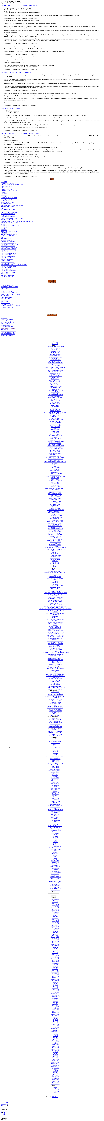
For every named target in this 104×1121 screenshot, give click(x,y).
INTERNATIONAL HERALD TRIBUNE (12, 218)
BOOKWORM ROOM (7, 319)
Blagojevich (55, 751)
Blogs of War (55, 377)
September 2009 (55, 996)
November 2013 (55, 923)
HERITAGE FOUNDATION (8, 211)
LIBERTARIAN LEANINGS (55, 444)
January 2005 (55, 1078)
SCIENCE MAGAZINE (7, 238)
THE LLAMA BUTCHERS (55, 523)
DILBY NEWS (5, 201)
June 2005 (55, 1071)
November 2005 (55, 1063)
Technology (55, 865)
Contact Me (55, 344)
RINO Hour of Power (55, 849)
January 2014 (55, 921)
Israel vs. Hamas (55, 811)
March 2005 (55, 1075)
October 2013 (55, 925)
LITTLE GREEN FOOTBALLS (55, 446)
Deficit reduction (55, 780)
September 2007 (55, 1031)
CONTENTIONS (55, 399)
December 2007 (55, 1027)
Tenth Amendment (55, 866)
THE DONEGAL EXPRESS (55, 520)
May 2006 (55, 1055)
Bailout (55, 744)
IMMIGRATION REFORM (55, 805)
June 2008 (55, 1018)
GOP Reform (55, 798)
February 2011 (55, 972)
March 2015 (55, 902)
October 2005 (55, 1065)
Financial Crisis (55, 789)
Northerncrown (55, 472)
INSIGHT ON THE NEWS (8, 217)
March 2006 (55, 1057)
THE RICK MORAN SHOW (8, 266)
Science (55, 855)
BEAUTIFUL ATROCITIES (55, 370)
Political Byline (55, 479)
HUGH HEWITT (55, 427)
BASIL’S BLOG (55, 368)
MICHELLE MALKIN (55, 456)
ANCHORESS (55, 358)
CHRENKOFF (55, 389)
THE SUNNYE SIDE (55, 542)
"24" (55, 738)
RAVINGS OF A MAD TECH (55, 708)
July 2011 (55, 964)
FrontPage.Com (55, 792)
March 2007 (55, 1040)
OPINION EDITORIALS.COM (9, 231)
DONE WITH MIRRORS (7, 322)
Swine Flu (56, 747)
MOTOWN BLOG (55, 460)
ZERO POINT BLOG (55, 564)
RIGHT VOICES (55, 497)
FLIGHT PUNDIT (55, 416)
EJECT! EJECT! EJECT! (55, 409)
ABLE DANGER (55, 740)
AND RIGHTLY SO (55, 360)
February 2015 (55, 903)
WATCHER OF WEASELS (8, 335)
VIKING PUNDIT (55, 553)
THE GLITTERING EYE (7, 332)
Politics (55, 845)
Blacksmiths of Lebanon (55, 376)
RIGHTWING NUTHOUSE (8, 328)
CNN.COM (4, 195)
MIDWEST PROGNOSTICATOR (55, 457)
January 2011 (55, 973)
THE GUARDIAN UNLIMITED (9, 247)
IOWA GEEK (55, 697)
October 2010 (55, 977)
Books (55, 754)
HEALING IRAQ (55, 424)
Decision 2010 (55, 778)
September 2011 (55, 961)
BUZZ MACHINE (55, 381)
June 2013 (55, 931)
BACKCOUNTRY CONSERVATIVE (55, 367)
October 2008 (55, 1012)
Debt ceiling (55, 775)
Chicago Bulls (55, 760)
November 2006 (55, 1046)
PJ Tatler (55, 843)
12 (4, 1114)
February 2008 (55, 1024)
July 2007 (55, 1034)
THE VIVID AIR (55, 543)
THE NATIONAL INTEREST (8, 253)
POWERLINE (55, 483)
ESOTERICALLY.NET (55, 414)
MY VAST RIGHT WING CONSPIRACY (55, 462)
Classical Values (55, 392)
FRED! (55, 791)
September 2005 (55, 1066)
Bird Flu (55, 746)
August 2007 (55, 1033)
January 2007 (55, 1043)
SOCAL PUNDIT (55, 508)
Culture (55, 773)
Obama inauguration (55, 830)
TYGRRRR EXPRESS (55, 550)
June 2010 (55, 983)
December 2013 (55, 922)
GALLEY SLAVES (55, 421)
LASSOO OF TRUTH (55, 443)
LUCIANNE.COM (55, 450)
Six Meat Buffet (55, 505)
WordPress (55, 566)
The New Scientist (5, 260)
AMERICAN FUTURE (55, 355)
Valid (55, 1091)
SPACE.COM (4, 300)
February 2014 (55, 919)
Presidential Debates (55, 846)
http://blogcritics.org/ (55, 425)
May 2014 (55, 916)
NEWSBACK (4, 227)
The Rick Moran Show (55, 872)
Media (55, 821)
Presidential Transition (55, 847)
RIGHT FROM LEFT (55, 495)
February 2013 (55, 937)
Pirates (55, 840)
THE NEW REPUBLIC (7, 259)
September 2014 (55, 910)
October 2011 (55, 960)
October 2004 (55, 1082)
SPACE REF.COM (5, 298)
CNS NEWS (4, 196)
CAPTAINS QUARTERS (55, 386)
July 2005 (55, 1069)
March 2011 (55, 970)
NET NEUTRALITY (55, 827)
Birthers (55, 748)
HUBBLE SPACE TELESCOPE (9, 287)
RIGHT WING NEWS (55, 498)
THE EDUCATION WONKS (8, 331)
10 (4, 1112)
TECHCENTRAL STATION (8, 243)
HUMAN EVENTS (6, 215)
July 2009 (55, 999)
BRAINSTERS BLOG (55, 380)
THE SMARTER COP (55, 536)
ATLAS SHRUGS (55, 365)
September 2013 (55, 926)
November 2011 (55, 958)
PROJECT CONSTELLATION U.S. (10, 294)
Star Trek (55, 859)
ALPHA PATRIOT (55, 352)
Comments (55, 1090)
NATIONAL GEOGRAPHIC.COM (10, 225)
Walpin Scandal (55, 878)
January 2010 (55, 990)
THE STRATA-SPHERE (55, 539)
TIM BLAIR (55, 546)
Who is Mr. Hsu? (55, 884)
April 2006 (55, 1056)
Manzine (55, 818)
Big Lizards (4, 318)
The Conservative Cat (55, 518)
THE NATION (4, 251)
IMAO (55, 428)
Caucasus (55, 757)
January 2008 (55, 1025)
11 (6, 1112)
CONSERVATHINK (55, 396)
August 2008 (55, 1015)
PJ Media (55, 842)
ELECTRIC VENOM (55, 411)
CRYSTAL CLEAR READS (55, 695)
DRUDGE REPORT (6, 203)
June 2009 (55, 1001)
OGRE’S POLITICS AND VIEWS (55, 706)
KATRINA (55, 813)
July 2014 (55, 913)
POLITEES (4, 233)
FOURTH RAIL (55, 418)
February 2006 (55, 1059)
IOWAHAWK (55, 432)
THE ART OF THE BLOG (55, 515)
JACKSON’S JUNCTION (55, 435)
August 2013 (55, 928)
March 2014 (55, 918)
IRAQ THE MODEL (55, 434)
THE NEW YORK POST (7, 262)
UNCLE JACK (55, 715)
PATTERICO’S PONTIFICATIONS (55, 476)
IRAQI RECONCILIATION (55, 810)
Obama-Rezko (55, 831)
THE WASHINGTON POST (8, 269)
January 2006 (55, 1060)
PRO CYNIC (55, 485)
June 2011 (55, 966)
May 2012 (55, 950)
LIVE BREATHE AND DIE (55, 448)
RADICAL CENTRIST (55, 491)
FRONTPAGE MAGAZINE (8, 209)
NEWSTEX (4, 230)
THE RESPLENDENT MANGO (55, 533)
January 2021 (55, 899)
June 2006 (55, 1053)
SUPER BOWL (55, 861)
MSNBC (3, 224)
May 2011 (55, 967)
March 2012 (55, 953)
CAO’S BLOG (55, 384)
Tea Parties (55, 863)
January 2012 (55, 956)
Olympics (55, 836)
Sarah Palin (55, 853)
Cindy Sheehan (55, 764)
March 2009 (55, 1005)
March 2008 (55, 1023)
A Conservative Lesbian (55, 348)
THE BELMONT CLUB (55, 517)
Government (55, 799)
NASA (2, 290)
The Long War (55, 871)
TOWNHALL (4, 273)
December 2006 (55, 1044)
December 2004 (55, 1079)
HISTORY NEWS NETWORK (9, 212)
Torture (55, 875)
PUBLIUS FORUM (55, 486)
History (55, 802)
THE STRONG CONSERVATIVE (55, 540)
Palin (55, 839)
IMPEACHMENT (55, 807)
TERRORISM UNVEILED (55, 513)
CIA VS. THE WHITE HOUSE (55, 763)
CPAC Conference (55, 772)
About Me (55, 342)
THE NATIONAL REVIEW (8, 256)
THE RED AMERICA (55, 531)
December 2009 (55, 992)
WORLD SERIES (55, 890)
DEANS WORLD (55, 402)
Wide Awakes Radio (55, 885)
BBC (2, 187)
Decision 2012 (55, 779)
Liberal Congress (55, 817)
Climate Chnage (55, 767)
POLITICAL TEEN (55, 482)
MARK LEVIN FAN (55, 702)
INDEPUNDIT (55, 430)
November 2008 (55, 1011)
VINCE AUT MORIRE (55, 555)
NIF (55, 705)
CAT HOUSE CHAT (55, 693)
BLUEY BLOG (55, 379)
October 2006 (55, 1047)
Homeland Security (55, 804)
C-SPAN (3, 192)
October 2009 (55, 995)
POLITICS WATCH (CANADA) (9, 234)
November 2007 (55, 1028)
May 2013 (55, 932)
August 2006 (55, 1050)
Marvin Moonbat (55, 820)
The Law (55, 869)
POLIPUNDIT (55, 478)
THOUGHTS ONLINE (55, 545)
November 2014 (55, 907)
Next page (6, 1103)
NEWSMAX (4, 228)
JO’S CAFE (55, 437)
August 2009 (55, 998)
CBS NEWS (4, 193)
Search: (54, 891)
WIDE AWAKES (55, 559)
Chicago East (55, 762)
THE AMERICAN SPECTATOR (9, 244)
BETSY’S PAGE (55, 374)
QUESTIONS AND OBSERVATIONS (55, 488)
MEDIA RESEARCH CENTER (9, 219)
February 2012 (55, 954)
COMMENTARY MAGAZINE (9, 198)
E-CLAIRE (55, 408)
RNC (55, 850)
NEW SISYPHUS (55, 467)
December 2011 (55, 957)
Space (55, 856)
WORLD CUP (55, 887)
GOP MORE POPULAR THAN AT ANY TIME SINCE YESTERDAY (19, 5)
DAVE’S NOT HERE (55, 400)
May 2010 (55, 985)
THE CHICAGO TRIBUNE (8, 246)
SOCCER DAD (5, 329)
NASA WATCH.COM (6, 291)
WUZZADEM (55, 562)
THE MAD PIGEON (55, 524)
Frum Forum (55, 794)
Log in (55, 1087)
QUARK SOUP (5, 295)
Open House (55, 837)
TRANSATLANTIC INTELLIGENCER (55, 547)
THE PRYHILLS (55, 530)
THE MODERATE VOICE (55, 526)
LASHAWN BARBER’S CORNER (55, 441)
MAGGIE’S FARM (55, 451)
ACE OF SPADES (55, 351)
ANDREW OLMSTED (55, 361)
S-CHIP (55, 852)
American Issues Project (55, 741)
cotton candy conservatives (55, 770)
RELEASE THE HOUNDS (55, 494)
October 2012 (55, 942)
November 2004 (55, 1081)
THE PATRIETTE (55, 527)
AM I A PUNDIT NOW (55, 354)
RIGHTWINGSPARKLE (55, 501)
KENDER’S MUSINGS (55, 699)
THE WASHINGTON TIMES (8, 270)
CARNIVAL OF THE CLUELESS (55, 756)
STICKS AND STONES (55, 711)
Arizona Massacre (55, 743)
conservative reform (55, 769)
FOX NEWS (4, 208)
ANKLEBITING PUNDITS (55, 363)
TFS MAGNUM (55, 514)
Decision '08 (55, 776)
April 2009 (55, 1004)
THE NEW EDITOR (6, 257)
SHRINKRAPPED (55, 504)
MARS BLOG (4, 288)
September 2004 (55, 1084)
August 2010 (55, 980)
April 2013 (55, 934)
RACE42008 (55, 489)
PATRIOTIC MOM (55, 475)
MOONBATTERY (55, 703)
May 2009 (55, 1002)
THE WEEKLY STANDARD (8, 272)
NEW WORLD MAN (55, 469)
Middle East (55, 823)
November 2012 (55, 941)
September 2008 (55, 1014)
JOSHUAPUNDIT (5, 325)
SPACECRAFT (5, 301)
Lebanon (55, 815)
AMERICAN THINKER (7, 186)
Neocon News (55, 466)
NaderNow (55, 464)
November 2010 (55, 976)
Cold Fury (55, 393)
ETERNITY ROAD (6, 323)
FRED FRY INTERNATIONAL (55, 419)
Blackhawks (55, 750)
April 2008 (55, 1021)
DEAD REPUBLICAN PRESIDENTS (55, 696)
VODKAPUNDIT (55, 556)
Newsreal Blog (55, 829)
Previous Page (3, 1104)
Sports (55, 858)
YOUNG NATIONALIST (7, 276)
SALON (3, 237)
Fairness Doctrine (55, 788)
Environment (55, 785)
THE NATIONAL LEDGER (8, 254)
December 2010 (55, 974)
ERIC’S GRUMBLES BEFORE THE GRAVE (55, 412)
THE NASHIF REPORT (55, 712)
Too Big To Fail (55, 874)
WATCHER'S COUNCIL (55, 881)
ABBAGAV (55, 349)
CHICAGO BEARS (55, 759)
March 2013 (55, 935)
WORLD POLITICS (55, 888)
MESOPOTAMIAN (55, 454)
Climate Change (55, 766)
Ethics (55, 786)
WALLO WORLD (55, 558)
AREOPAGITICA (55, 364)
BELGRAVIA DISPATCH (55, 371)
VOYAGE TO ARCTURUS (8, 307)
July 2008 (55, 1017)
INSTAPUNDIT (55, 431)
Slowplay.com (55, 507)
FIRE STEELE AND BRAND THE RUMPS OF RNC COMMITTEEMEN (20, 133)
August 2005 (55, 1068)
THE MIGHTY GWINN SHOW (9, 250)
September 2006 (55, 1049)
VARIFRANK (55, 552)
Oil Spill (55, 834)
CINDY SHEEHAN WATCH (55, 390)
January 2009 (55, 1008)
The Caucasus (55, 868)
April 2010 (55, 986)
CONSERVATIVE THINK (55, 398)
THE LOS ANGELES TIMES (8, 249)
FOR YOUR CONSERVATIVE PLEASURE (12, 205)
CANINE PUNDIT (55, 383)
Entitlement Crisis (55, 783)
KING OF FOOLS (55, 440)
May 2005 (55, 1072)
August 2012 (55, 945)
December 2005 (55, 1062)
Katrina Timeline (55, 814)
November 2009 (55, 993)
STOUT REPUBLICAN (55, 511)
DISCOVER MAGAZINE (7, 202)
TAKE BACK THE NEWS (8, 241)
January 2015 (55, 905)
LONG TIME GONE (55, 700)
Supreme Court (55, 862)
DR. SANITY (55, 406)
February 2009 (55, 1007)
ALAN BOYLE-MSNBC (7, 285)
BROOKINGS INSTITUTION (9, 190)
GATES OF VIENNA (55, 422)
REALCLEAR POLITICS (7, 235)
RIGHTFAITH (55, 499)
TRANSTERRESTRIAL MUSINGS (10, 306)
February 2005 (55, 1076)
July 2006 (55, 1052)
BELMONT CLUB (55, 373)
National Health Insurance (55, 826)
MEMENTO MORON (55, 453)
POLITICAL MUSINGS (55, 481)
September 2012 (55, 944)
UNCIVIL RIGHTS (55, 713)
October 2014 (55, 909)
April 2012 (55, 951)
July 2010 (55, 982)
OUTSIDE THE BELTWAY (55, 473)
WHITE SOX (55, 882)
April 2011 (55, 969)
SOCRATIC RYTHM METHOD (55, 510)
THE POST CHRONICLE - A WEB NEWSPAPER (14, 265)
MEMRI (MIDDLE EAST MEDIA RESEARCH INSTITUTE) (17, 221)
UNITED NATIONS (55, 877)
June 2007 (55, 1036)
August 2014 (55, 912)
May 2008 (55, 1020)
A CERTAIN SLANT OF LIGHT (55, 347)
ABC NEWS (4, 182)
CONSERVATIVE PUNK (7, 199)
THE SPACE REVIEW (7, 304)
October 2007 (55, 1030)
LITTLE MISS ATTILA (55, 447)
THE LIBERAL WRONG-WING (55, 521)
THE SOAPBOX (55, 537)
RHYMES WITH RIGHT (7, 326)
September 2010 (55, 979)
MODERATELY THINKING (55, 459)
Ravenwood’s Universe (55, 492)
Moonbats (55, 824)
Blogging (55, 753)
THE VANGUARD (6, 267)
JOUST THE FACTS (55, 438)
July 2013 (55, 929)
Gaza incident (55, 795)
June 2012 (55, 948)
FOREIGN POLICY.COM (7, 206)
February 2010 (55, 989)
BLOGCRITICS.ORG (6, 189)
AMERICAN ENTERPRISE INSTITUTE (12, 184)
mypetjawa (55, 463)
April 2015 (55, 900)
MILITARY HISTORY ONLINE (9, 222)
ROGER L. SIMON (55, 502)
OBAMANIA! (55, 833)
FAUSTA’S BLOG (55, 415)
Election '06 (55, 782)
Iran (55, 808)
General (55, 796)
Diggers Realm (55, 405)
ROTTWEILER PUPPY (55, 709)
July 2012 (55, 947)
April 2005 (55, 1073)
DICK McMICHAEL (55, 403)
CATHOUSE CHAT (55, 387)
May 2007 (55, 1037)
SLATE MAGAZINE (6, 240)
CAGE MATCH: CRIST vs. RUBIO (10, 108)
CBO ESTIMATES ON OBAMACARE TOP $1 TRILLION (16, 72)
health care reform (55, 801)
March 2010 (55, 988)
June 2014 (55, 915)
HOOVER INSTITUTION (8, 214)
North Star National (55, 470)
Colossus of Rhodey (6, 320)
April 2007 (55, 1039)
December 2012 (55, 940)
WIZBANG (55, 561)
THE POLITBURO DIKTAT (55, 529)
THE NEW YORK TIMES (8, 263)
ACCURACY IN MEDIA (7, 183)
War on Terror (55, 879)
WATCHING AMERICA (7, 275)
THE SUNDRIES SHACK (8, 334)
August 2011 (55, 963)
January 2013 (55, 938)
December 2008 (55, 1009)
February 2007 (55, 1041)
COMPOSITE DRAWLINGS (55, 395)
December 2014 (55, 906)
